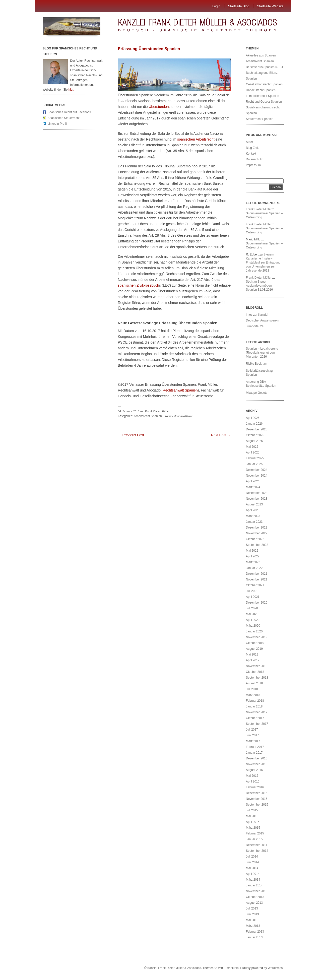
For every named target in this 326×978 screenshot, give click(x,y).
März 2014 (253, 879)
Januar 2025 (254, 464)
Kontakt (251, 153)
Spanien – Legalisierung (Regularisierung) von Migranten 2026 (262, 352)
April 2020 (252, 620)
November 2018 (256, 666)
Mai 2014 (252, 868)
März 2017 (253, 741)
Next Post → (221, 435)
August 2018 (254, 683)
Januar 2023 (254, 522)
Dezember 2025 (256, 429)
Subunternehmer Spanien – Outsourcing (264, 215)
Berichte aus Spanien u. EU (264, 67)
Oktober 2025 (255, 435)
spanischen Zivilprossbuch (138, 285)
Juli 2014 (252, 856)
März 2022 (253, 562)
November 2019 (256, 637)
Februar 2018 (255, 700)
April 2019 (252, 660)
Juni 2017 (252, 735)
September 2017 (257, 724)
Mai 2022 (252, 550)
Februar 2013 (255, 931)
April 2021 (252, 597)
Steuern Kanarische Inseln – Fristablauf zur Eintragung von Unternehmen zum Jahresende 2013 (263, 262)
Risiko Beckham (257, 363)
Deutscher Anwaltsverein (262, 320)
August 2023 (254, 504)
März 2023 (253, 516)
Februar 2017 (255, 747)
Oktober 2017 (255, 718)
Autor (249, 142)
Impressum (253, 165)
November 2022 (256, 533)
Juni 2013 (252, 914)
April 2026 (252, 418)
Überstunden (159, 107)
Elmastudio (231, 968)
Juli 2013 (252, 908)
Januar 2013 (254, 937)
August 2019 (254, 648)
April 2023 (252, 510)
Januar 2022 (254, 568)
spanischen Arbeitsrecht (196, 139)
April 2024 (252, 481)
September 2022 (257, 545)
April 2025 (252, 452)
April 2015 (252, 822)
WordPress (275, 968)
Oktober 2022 (255, 539)
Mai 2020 (252, 614)
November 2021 (256, 579)
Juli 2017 (252, 729)
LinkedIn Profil (57, 123)
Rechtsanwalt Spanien (180, 390)
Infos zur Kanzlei (257, 314)
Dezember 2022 (256, 527)
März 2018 (253, 695)
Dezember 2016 (256, 758)
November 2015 (256, 799)
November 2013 (256, 891)
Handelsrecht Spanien (261, 90)
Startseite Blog (238, 6)
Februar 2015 (255, 833)
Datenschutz (254, 159)
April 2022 (252, 556)
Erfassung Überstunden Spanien (149, 49)
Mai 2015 (252, 816)
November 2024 (256, 475)
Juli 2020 (252, 608)
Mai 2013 (252, 920)
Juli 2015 (252, 810)
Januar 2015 (254, 839)
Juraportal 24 (255, 326)
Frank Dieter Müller (259, 209)
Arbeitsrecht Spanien (148, 416)
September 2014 (257, 851)
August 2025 (254, 441)
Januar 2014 (254, 885)
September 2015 (257, 804)
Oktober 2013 (255, 897)
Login (216, 6)
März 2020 (253, 625)
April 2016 (252, 781)
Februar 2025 (255, 458)
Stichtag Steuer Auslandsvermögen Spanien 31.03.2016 (259, 285)
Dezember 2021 (256, 573)
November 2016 (256, 764)
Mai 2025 (252, 446)
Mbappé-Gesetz (257, 393)
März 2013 (253, 926)
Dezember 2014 (256, 845)
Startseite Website (270, 6)
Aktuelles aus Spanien (261, 55)
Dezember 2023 (256, 493)
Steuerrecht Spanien (259, 119)
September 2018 (257, 677)
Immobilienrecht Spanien (262, 96)
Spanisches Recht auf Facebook (69, 112)
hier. (71, 89)
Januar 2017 (254, 752)
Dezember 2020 (256, 602)
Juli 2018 (252, 689)
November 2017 (256, 712)
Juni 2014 (252, 862)
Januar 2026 (254, 423)
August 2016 (254, 770)
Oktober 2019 (255, 643)
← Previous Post (131, 435)
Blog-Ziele (252, 148)
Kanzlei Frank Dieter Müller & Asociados (174, 968)
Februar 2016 (255, 787)
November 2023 (256, 498)
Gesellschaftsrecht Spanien (264, 84)
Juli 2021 (252, 591)
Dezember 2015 (256, 793)
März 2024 (253, 487)
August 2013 (254, 902)
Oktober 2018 (255, 672)
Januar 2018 (254, 706)
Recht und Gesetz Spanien (264, 101)
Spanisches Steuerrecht (64, 118)
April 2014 (252, 874)
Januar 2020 (254, 631)
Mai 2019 (252, 654)
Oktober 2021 (255, 585)
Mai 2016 (252, 775)
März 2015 (253, 827)
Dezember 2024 (256, 470)
